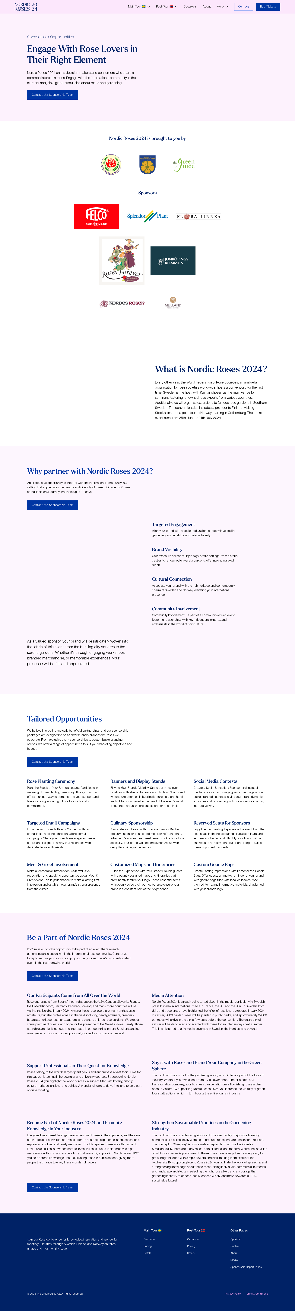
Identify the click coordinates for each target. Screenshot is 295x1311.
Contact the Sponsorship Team (53, 94)
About (207, 6)
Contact (243, 6)
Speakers (190, 6)
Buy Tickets (268, 6)
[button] (139, 7)
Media (234, 1260)
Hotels (147, 1253)
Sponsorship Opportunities (246, 1267)
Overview (149, 1239)
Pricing (148, 1246)
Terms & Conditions (256, 1294)
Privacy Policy (233, 1294)
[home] (26, 7)
